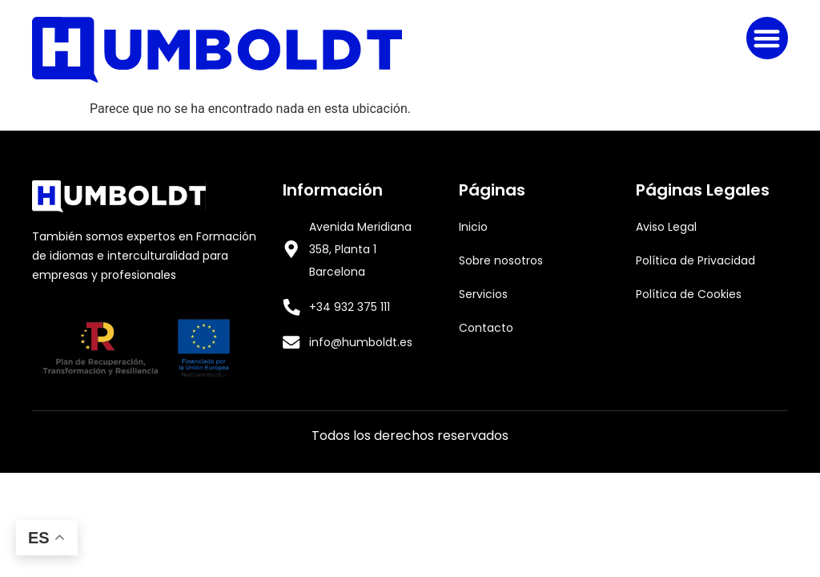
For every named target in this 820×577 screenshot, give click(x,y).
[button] (767, 38)
